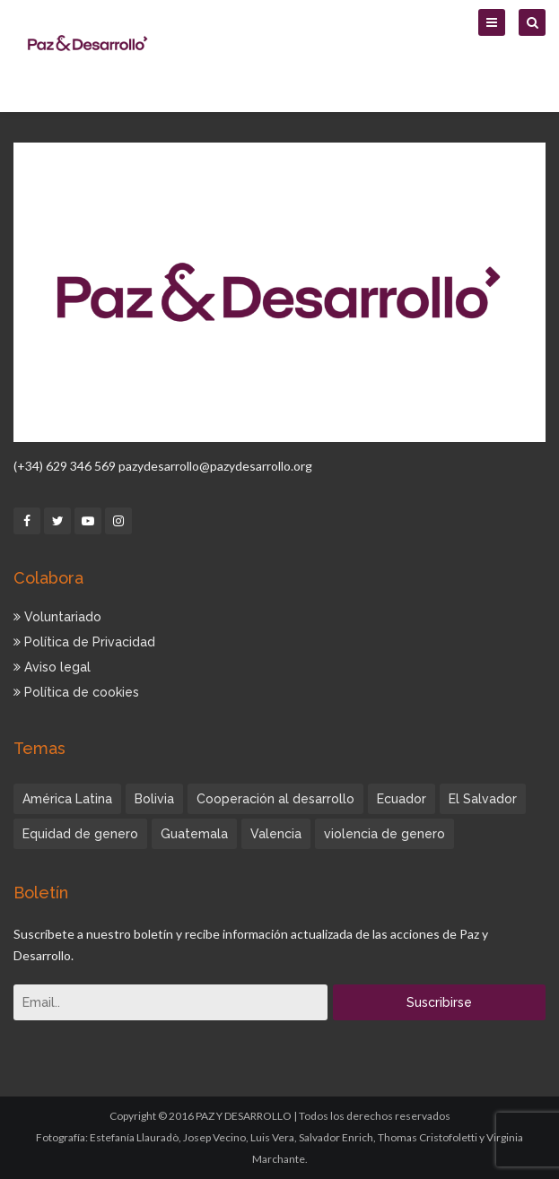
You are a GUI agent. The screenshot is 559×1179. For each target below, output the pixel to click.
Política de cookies (76, 692)
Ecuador (401, 799)
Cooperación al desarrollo (275, 799)
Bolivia (154, 799)
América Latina (67, 799)
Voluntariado (57, 617)
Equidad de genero (80, 834)
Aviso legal (52, 667)
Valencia (275, 834)
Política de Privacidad (84, 642)
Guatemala (194, 834)
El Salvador (483, 799)
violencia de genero (384, 834)
